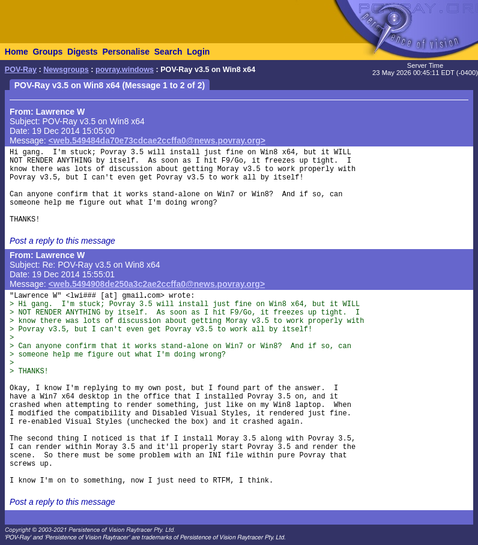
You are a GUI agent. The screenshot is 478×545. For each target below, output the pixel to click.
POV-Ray (21, 69)
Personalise (126, 51)
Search (168, 51)
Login (198, 51)
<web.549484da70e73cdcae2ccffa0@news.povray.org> (157, 140)
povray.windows (124, 69)
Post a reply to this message (62, 240)
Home (16, 51)
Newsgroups (66, 69)
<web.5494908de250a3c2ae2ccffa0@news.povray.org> (157, 284)
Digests (82, 51)
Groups (47, 51)
